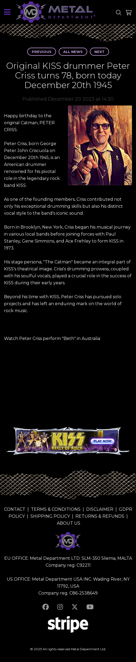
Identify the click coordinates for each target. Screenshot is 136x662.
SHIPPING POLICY (50, 516)
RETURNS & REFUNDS (99, 516)
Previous (41, 52)
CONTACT (14, 509)
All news (73, 52)
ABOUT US (68, 523)
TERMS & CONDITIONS (56, 509)
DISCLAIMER (99, 509)
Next (99, 52)
